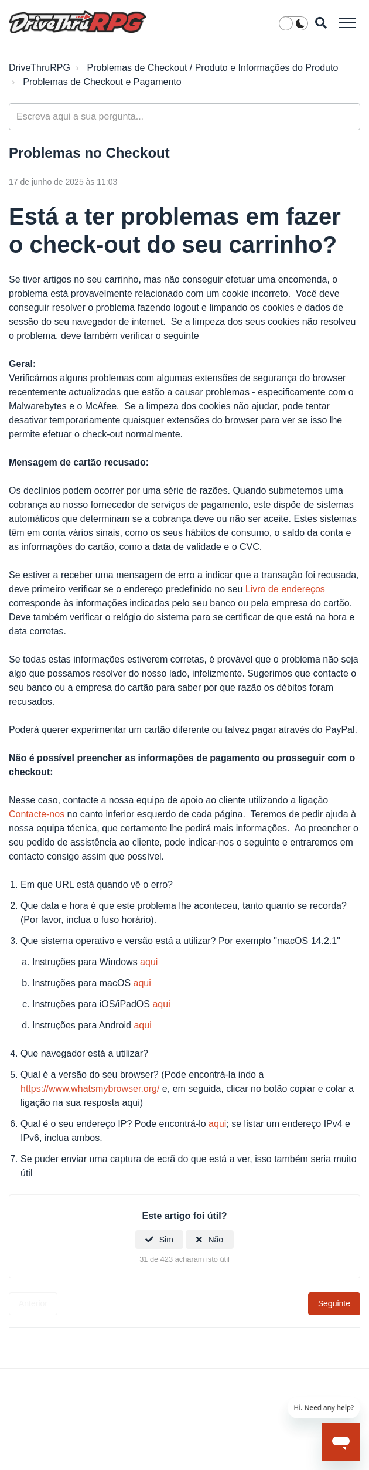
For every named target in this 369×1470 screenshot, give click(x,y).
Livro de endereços (285, 589)
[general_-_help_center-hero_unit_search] (184, 116)
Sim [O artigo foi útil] (166, 1239)
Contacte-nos (36, 814)
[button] (347, 22)
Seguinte (334, 1303)
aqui (149, 962)
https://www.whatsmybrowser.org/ (89, 1089)
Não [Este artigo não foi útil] (215, 1239)
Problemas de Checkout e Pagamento (102, 82)
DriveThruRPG (39, 68)
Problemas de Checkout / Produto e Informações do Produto (213, 68)
